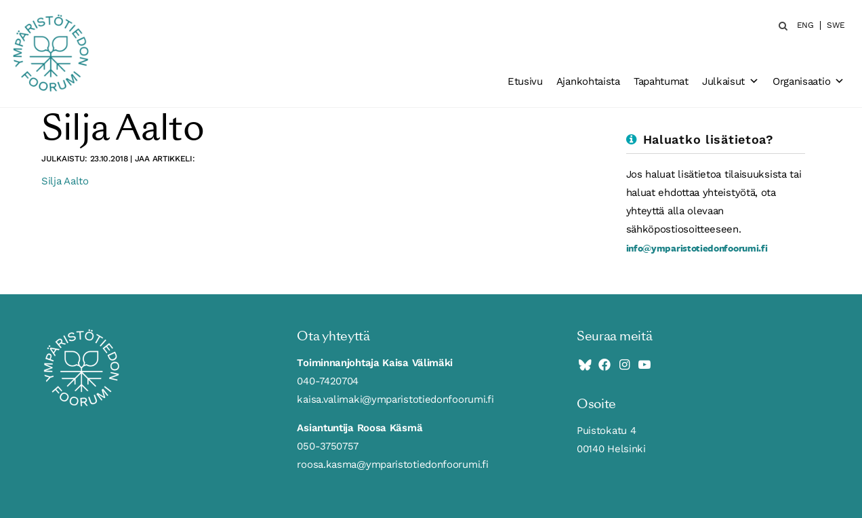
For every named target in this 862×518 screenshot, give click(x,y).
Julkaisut (730, 81)
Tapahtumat (661, 81)
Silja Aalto (65, 181)
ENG (805, 25)
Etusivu (525, 81)
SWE (836, 25)
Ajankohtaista (588, 81)
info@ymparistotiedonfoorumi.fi (697, 247)
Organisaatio (808, 81)
